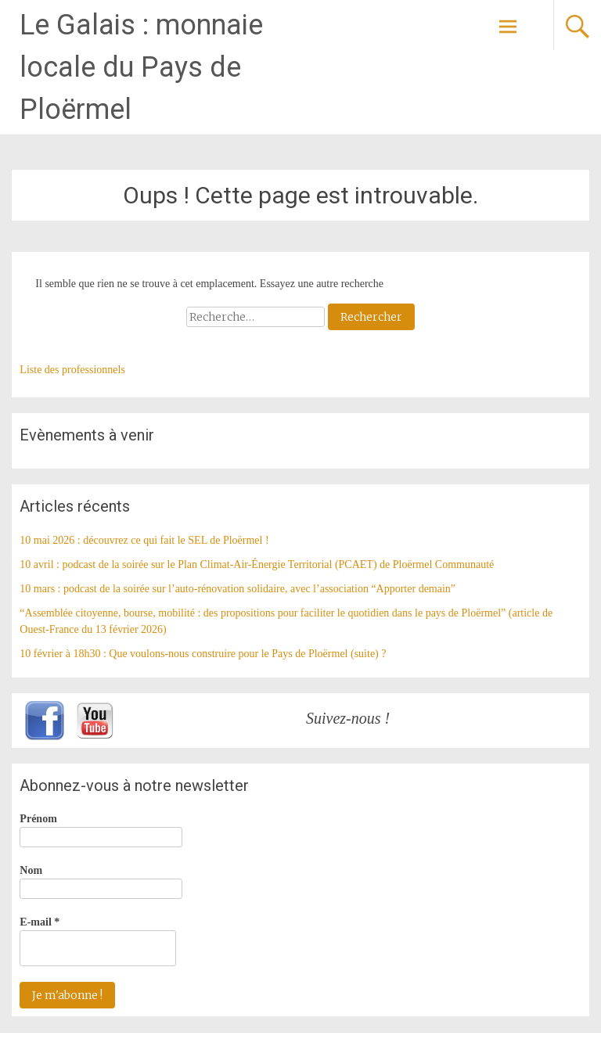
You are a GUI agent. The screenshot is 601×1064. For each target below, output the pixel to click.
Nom (31, 870)
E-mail (39, 922)
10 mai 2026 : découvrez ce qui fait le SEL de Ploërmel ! (144, 540)
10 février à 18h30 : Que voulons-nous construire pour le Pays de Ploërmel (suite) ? (203, 654)
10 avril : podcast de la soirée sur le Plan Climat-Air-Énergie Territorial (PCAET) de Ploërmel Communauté (257, 564)
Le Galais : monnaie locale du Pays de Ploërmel (141, 67)
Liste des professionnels (72, 370)
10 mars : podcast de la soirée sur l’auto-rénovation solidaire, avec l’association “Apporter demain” (237, 589)
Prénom (38, 819)
